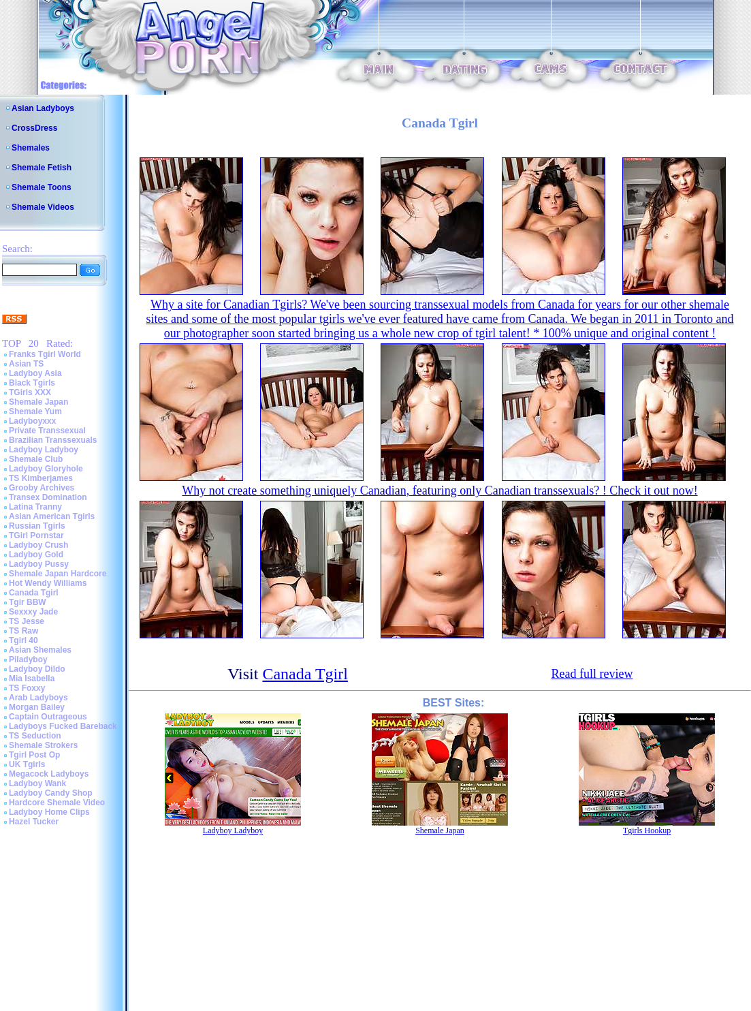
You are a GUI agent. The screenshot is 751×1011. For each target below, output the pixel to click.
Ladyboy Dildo (37, 669)
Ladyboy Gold (36, 554)
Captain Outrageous (48, 716)
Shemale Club (36, 459)
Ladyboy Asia (35, 373)
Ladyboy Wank (37, 783)
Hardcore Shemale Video (57, 802)
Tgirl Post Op (34, 755)
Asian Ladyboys (43, 108)
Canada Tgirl (34, 592)
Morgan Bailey (37, 707)
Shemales (31, 148)
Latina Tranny (35, 507)
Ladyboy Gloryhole (46, 468)
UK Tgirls (27, 764)
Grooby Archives (41, 488)
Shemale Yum (35, 411)
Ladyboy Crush (38, 545)
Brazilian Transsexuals (53, 440)
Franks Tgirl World (45, 354)
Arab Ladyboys (38, 697)
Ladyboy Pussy (39, 564)
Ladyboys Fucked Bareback (63, 726)
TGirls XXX (30, 392)
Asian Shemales (40, 650)
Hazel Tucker (34, 821)
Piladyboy (28, 659)
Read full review (592, 674)
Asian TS (26, 364)
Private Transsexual (47, 430)
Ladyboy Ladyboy (43, 449)
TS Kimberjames (41, 478)
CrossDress (34, 128)
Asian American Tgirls (52, 516)
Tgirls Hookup (647, 830)
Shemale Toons (41, 187)
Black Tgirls (32, 383)
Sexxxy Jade (33, 612)
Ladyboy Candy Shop (51, 793)
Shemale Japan (38, 402)
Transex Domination (48, 497)
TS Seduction (35, 736)
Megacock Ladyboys (49, 774)
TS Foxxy (27, 688)
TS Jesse (26, 621)
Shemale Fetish (41, 167)
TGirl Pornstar (36, 535)
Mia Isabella (31, 678)
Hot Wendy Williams (47, 583)
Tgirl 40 (23, 640)
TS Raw (23, 631)
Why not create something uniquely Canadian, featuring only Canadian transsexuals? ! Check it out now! (439, 490)
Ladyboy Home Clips (49, 812)
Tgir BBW (27, 602)
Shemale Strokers (43, 745)
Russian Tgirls (37, 526)
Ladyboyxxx (32, 421)
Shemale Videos (43, 207)
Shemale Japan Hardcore (57, 573)
